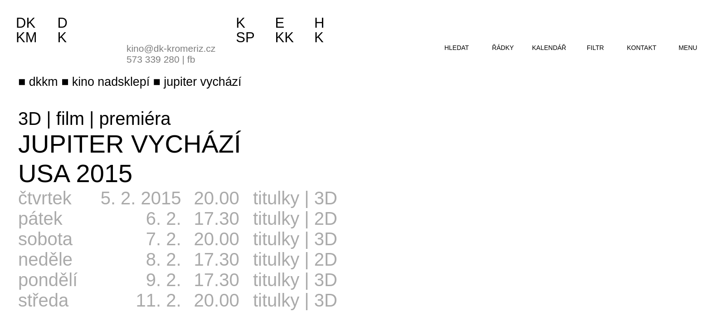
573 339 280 (153, 59)
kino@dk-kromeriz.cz (171, 48)
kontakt (641, 47)
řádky (503, 47)
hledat (456, 47)
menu (687, 47)
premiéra (135, 119)
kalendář (549, 47)
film (70, 119)
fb (191, 59)
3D (29, 119)
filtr (595, 47)
